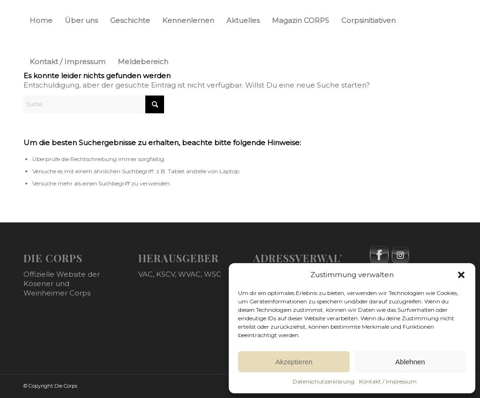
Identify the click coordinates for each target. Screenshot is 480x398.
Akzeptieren (293, 362)
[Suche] (93, 104)
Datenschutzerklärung (323, 381)
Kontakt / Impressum (388, 381)
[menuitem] (41, 20)
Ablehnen (410, 362)
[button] (461, 275)
